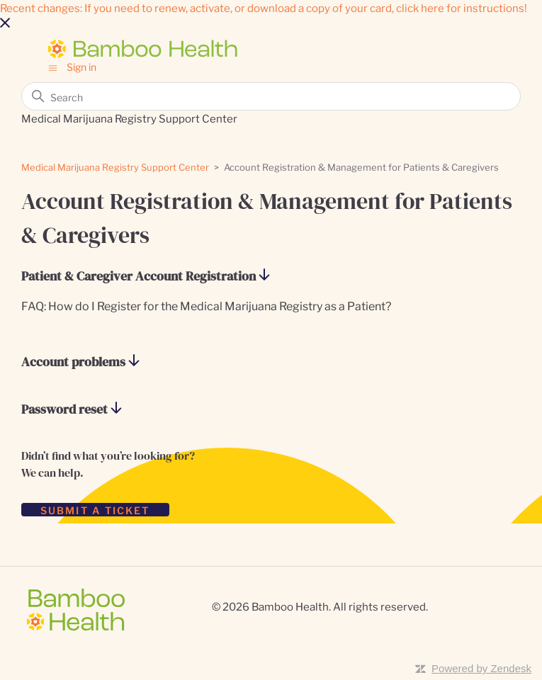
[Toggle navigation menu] (52, 66)
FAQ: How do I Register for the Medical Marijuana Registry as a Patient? (206, 305)
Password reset (71, 409)
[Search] (271, 96)
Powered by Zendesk (481, 668)
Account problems (80, 362)
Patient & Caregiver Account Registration (145, 276)
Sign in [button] (81, 66)
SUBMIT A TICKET (95, 509)
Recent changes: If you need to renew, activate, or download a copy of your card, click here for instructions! (263, 7)
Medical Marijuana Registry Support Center (115, 166)
